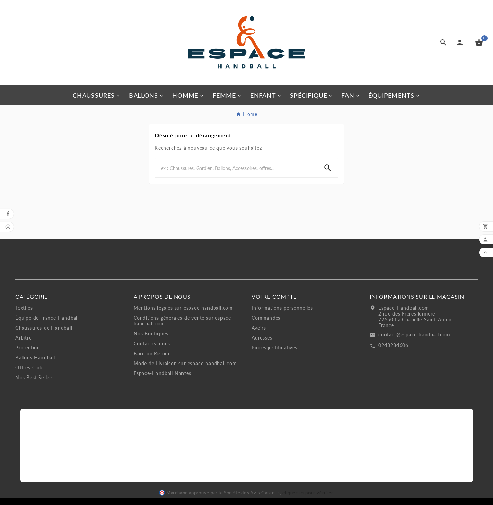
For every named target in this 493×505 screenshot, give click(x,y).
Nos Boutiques (151, 333)
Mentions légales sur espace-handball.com (183, 308)
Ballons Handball (35, 357)
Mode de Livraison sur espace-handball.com (185, 363)
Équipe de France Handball (47, 318)
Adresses (262, 338)
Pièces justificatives (275, 347)
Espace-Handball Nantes (162, 373)
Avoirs (259, 328)
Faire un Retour (152, 353)
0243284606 (393, 345)
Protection (27, 347)
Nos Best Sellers (34, 377)
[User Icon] (461, 42)
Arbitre (23, 338)
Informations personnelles (282, 308)
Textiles (24, 308)
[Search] (236, 167)
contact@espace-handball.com (414, 334)
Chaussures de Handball (43, 328)
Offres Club (29, 367)
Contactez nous (152, 343)
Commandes (266, 318)
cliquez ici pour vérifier (307, 492)
